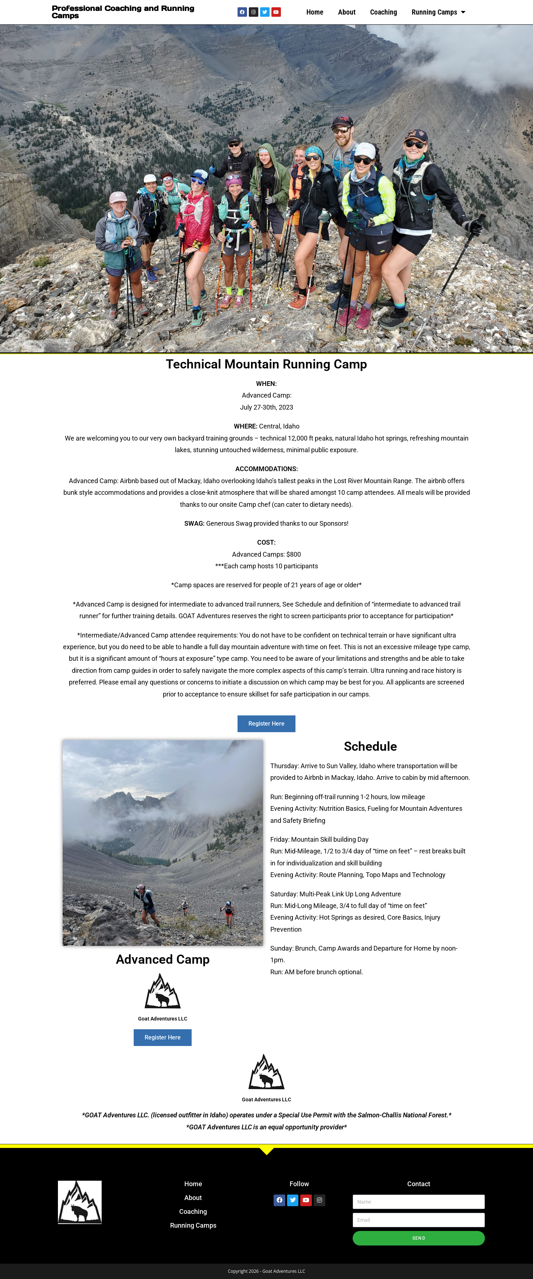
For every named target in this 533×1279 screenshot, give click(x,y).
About (347, 12)
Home (315, 12)
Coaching (383, 12)
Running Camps (439, 12)
